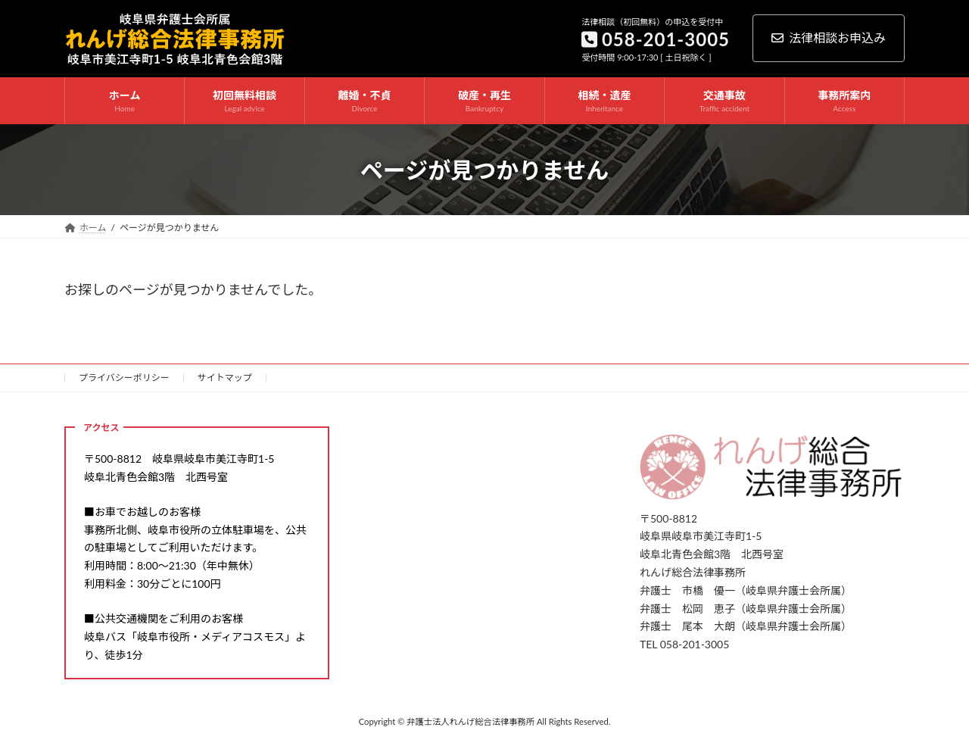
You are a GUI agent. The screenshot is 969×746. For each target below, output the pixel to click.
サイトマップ (225, 377)
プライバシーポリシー (124, 377)
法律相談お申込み (828, 37)
